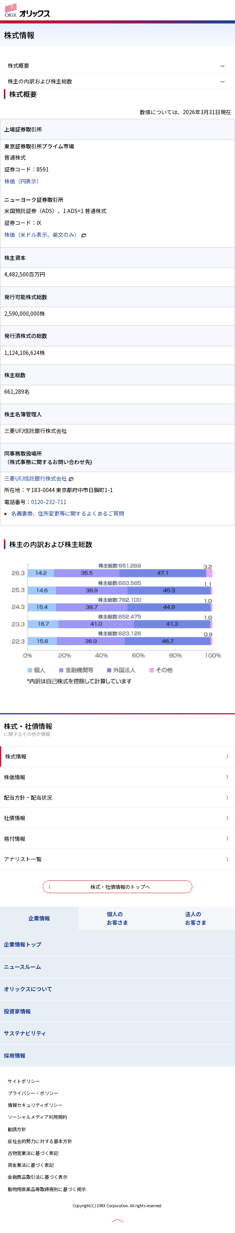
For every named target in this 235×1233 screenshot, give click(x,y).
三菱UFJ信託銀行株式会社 (35, 478)
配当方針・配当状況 (28, 797)
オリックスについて (28, 989)
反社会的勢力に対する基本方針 (40, 1141)
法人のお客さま (196, 918)
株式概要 (18, 65)
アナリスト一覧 (22, 859)
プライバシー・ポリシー (33, 1093)
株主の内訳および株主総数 (40, 81)
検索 (202, 11)
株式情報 (15, 756)
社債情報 (14, 818)
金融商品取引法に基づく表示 (38, 1176)
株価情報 (14, 777)
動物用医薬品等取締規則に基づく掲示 (47, 1189)
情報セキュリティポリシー (35, 1105)
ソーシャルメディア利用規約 (37, 1116)
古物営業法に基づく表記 (33, 1153)
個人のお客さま (117, 918)
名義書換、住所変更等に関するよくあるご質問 (67, 513)
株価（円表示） (23, 181)
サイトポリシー (24, 1081)
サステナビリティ (25, 1033)
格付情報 (14, 838)
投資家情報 (17, 1011)
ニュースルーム (22, 966)
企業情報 (39, 918)
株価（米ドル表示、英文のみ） (41, 234)
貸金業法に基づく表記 (31, 1164)
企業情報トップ (22, 944)
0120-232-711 (48, 502)
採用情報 (14, 1055)
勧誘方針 (17, 1129)
